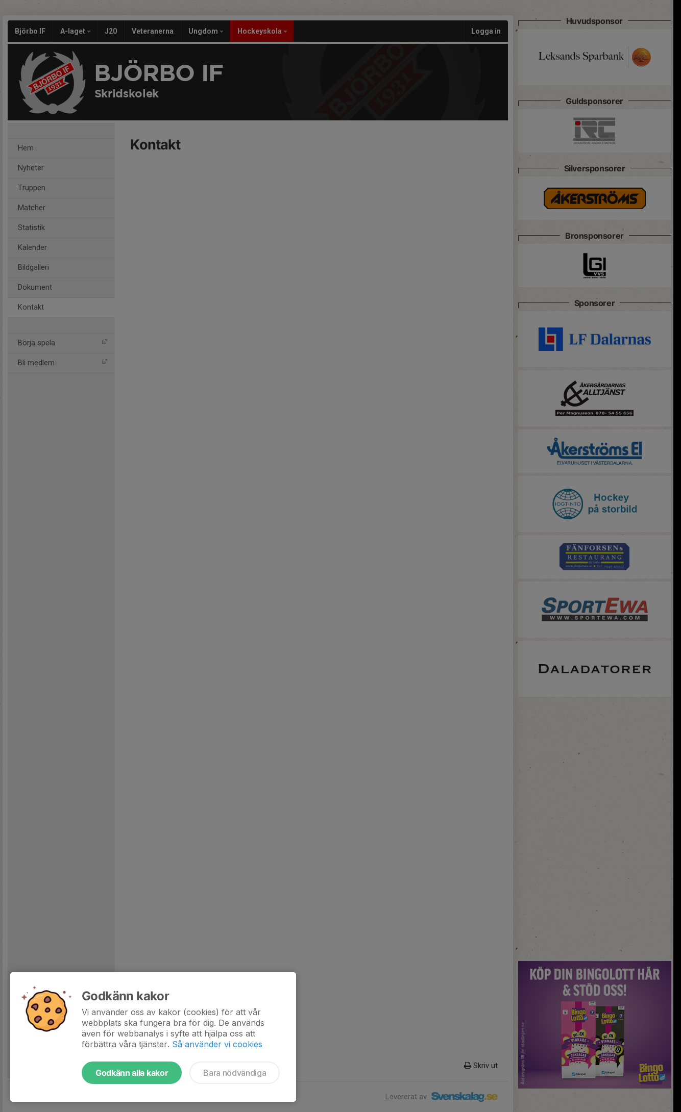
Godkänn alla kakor (131, 1073)
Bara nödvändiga (234, 1073)
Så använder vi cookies (217, 1044)
